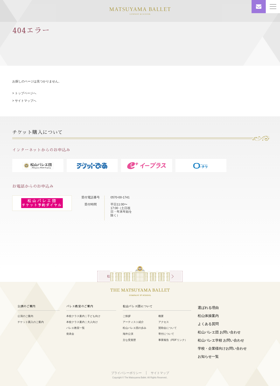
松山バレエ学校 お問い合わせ (221, 340)
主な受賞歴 (129, 340)
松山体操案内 (208, 316)
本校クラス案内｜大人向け (82, 322)
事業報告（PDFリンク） (172, 340)
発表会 (70, 333)
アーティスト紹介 (133, 322)
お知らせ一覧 (208, 356)
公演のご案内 (25, 316)
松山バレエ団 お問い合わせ (219, 332)
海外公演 (128, 333)
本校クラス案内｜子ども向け (83, 316)
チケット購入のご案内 (31, 322)
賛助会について (167, 327)
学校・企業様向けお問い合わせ (222, 348)
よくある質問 (208, 324)
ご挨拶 (127, 316)
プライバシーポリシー (126, 373)
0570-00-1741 (121, 197)
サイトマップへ (25, 100)
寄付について (166, 333)
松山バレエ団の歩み (134, 327)
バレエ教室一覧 (75, 327)
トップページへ (25, 93)
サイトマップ (160, 373)
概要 (161, 316)
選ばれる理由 (208, 308)
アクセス (163, 322)
